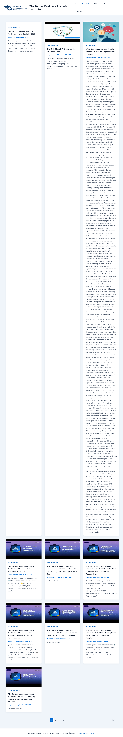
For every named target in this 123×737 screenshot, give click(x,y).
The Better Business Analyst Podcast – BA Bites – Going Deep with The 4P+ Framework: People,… (100, 633)
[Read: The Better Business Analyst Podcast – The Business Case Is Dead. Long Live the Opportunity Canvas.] (62, 549)
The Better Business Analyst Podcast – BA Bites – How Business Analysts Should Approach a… (22, 633)
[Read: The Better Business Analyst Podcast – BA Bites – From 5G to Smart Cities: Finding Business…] (62, 612)
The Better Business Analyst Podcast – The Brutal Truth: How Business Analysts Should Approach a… (100, 570)
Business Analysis (14, 27)
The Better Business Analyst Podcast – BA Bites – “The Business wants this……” (22, 568)
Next (114, 719)
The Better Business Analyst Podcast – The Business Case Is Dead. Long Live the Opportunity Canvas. (61, 570)
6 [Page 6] (63, 719)
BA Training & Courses (103, 4)
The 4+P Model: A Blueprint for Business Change (61, 50)
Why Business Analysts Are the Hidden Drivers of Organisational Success (99, 51)
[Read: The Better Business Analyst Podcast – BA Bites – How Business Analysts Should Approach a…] (24, 612)
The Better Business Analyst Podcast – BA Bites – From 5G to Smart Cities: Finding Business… (62, 633)
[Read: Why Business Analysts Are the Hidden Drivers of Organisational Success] (101, 32)
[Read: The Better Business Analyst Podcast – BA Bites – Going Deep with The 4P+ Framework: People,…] (101, 612)
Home (77, 4)
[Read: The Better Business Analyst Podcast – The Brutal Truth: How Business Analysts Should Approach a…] (101, 549)
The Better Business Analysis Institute (48, 7)
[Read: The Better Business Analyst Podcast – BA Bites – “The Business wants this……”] (24, 549)
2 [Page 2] (55, 719)
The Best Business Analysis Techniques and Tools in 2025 (23, 32)
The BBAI (86, 4)
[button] (90, 4)
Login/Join (78, 11)
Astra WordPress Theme (87, 732)
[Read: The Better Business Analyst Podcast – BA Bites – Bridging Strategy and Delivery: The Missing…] (24, 676)
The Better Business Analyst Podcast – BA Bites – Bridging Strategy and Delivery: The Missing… (23, 697)
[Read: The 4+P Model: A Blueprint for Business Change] (62, 32)
